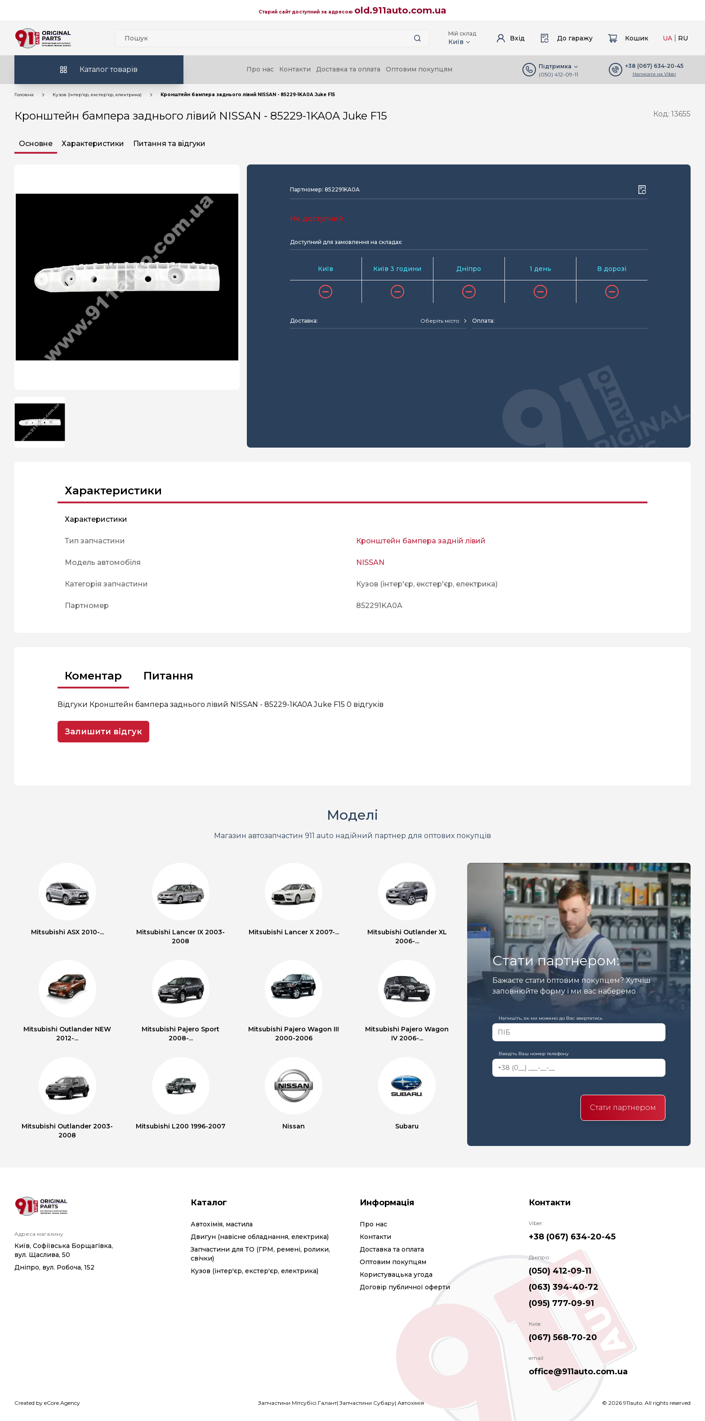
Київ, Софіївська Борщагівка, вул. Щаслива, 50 (63, 1250)
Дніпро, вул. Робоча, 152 (54, 1267)
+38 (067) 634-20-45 (572, 1237)
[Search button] (417, 38)
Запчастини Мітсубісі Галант (297, 1402)
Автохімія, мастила (222, 1224)
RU (683, 38)
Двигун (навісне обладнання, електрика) (260, 1237)
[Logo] (43, 38)
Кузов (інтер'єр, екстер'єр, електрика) (97, 95)
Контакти (295, 69)
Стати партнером (623, 1107)
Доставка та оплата (348, 69)
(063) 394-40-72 (563, 1287)
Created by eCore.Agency (47, 1402)
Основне (36, 143)
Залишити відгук (103, 732)
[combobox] (443, 320)
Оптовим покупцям (419, 69)
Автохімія (410, 1402)
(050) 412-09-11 (558, 74)
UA (667, 38)
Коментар (93, 675)
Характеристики (93, 143)
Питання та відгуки (169, 143)
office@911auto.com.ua (578, 1372)
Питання (168, 675)
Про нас (260, 69)
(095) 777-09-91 (561, 1303)
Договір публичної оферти (405, 1287)
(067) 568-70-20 (563, 1337)
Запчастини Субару (367, 1402)
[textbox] (440, 320)
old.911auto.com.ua (400, 10)
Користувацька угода (396, 1274)
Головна (24, 95)
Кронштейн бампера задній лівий (421, 541)
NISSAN (370, 562)
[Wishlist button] (642, 189)
